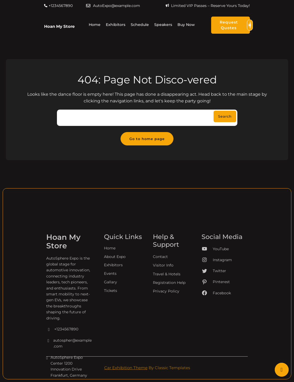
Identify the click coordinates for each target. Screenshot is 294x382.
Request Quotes (235, 25)
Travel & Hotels (166, 310)
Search (225, 116)
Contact (160, 293)
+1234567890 (61, 5)
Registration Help (169, 319)
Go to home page (147, 139)
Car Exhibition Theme (126, 367)
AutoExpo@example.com (116, 5)
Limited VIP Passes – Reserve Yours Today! (210, 5)
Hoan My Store (59, 26)
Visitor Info (163, 302)
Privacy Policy (166, 328)
